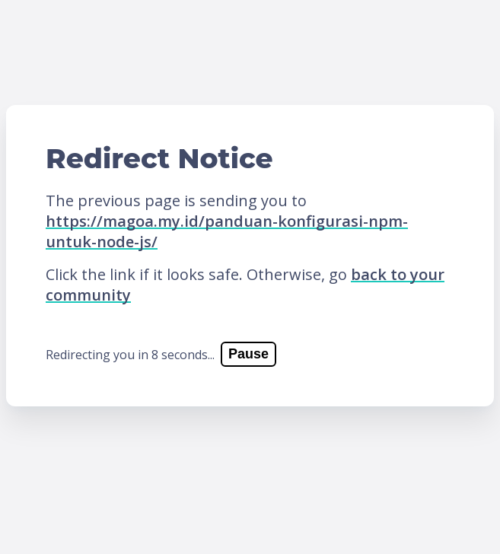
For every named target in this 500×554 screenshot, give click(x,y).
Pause (248, 353)
